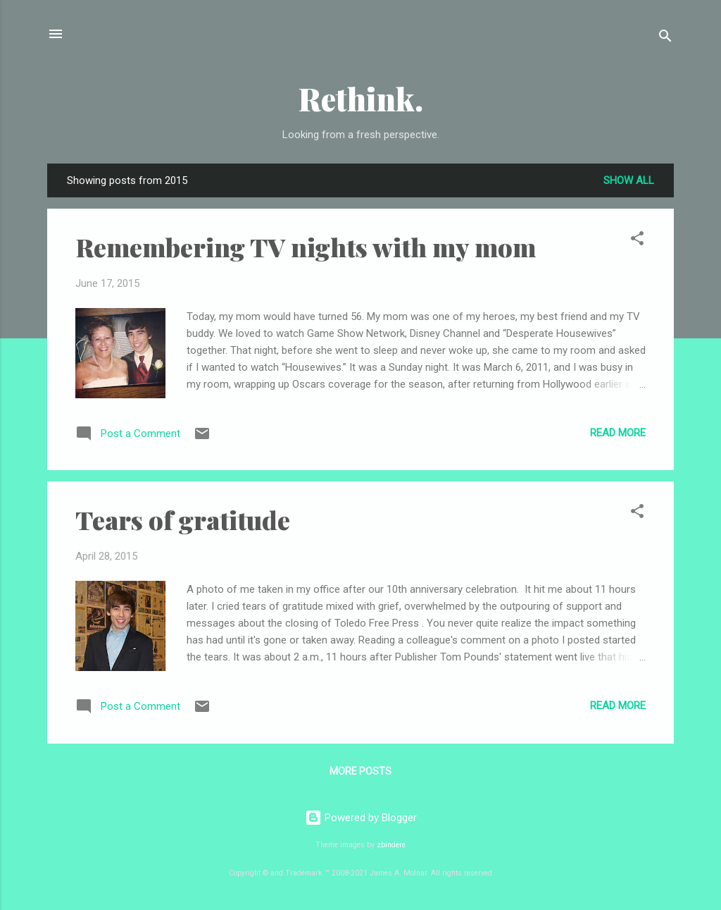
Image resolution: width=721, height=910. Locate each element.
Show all (628, 180)
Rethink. (361, 98)
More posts (360, 771)
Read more (618, 432)
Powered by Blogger (361, 817)
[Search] (665, 38)
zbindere (391, 844)
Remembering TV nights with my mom (305, 247)
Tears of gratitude (182, 519)
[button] (637, 241)
